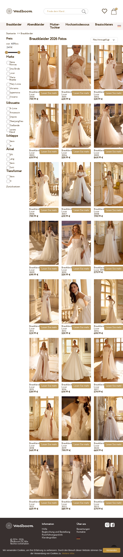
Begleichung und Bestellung (56, 532)
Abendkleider (35, 24)
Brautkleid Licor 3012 (34, 328)
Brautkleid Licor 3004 (67, 153)
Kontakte (81, 532)
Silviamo (12, 88)
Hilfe (44, 529)
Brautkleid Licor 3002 (99, 94)
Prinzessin (13, 113)
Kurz (10, 167)
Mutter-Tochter (55, 26)
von (10, 44)
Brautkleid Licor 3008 (99, 211)
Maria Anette (11, 79)
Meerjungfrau (14, 121)
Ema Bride (13, 69)
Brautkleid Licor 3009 (34, 270)
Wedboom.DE (16, 541)
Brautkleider (13, 24)
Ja (9, 146)
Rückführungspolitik (52, 535)
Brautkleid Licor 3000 (34, 94)
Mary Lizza (14, 84)
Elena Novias (12, 63)
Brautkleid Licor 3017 (99, 387)
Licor (11, 73)
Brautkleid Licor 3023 (99, 504)
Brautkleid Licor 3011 (99, 269)
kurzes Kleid (11, 131)
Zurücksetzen (13, 186)
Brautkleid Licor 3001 (67, 94)
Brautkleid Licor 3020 (99, 446)
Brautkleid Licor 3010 (67, 270)
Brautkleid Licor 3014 (99, 328)
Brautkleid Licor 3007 (67, 211)
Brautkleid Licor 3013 (67, 328)
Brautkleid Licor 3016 (67, 387)
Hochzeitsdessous (77, 24)
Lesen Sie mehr (49, 93)
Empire (12, 117)
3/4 (10, 155)
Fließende (13, 125)
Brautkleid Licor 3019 (67, 446)
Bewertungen (83, 529)
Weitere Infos (68, 553)
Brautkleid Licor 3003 (34, 153)
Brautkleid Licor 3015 (34, 387)
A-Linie (12, 108)
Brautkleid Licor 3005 (99, 153)
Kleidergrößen (49, 537)
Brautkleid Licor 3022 (67, 504)
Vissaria (12, 97)
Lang (10, 159)
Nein (10, 141)
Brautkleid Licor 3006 (34, 211)
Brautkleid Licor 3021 (34, 504)
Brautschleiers (104, 24)
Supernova (13, 93)
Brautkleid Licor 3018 (34, 446)
